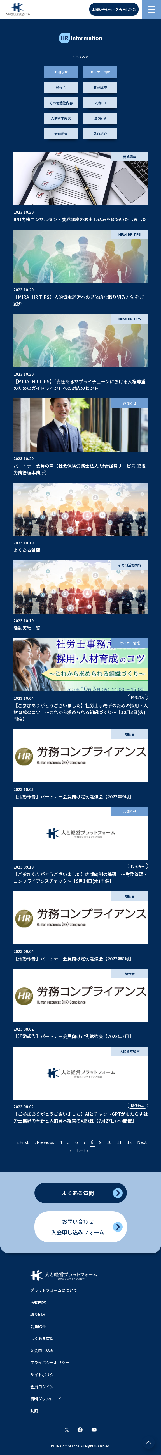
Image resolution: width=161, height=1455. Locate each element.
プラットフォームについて (53, 1290)
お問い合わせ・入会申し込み (114, 9)
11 (119, 1142)
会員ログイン (42, 1386)
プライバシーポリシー (49, 1362)
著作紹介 (100, 133)
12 (129, 1142)
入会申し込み (42, 1350)
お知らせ (61, 72)
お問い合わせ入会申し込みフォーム (77, 1227)
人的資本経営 (61, 118)
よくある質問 (78, 1193)
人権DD (100, 102)
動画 (34, 1411)
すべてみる (80, 56)
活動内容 (38, 1302)
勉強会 (61, 87)
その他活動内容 (61, 102)
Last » (82, 1150)
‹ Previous (44, 1142)
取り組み (100, 118)
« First (23, 1142)
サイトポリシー (44, 1374)
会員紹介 (61, 133)
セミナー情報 (100, 72)
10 (109, 1142)
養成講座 (100, 87)
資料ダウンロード (46, 1398)
